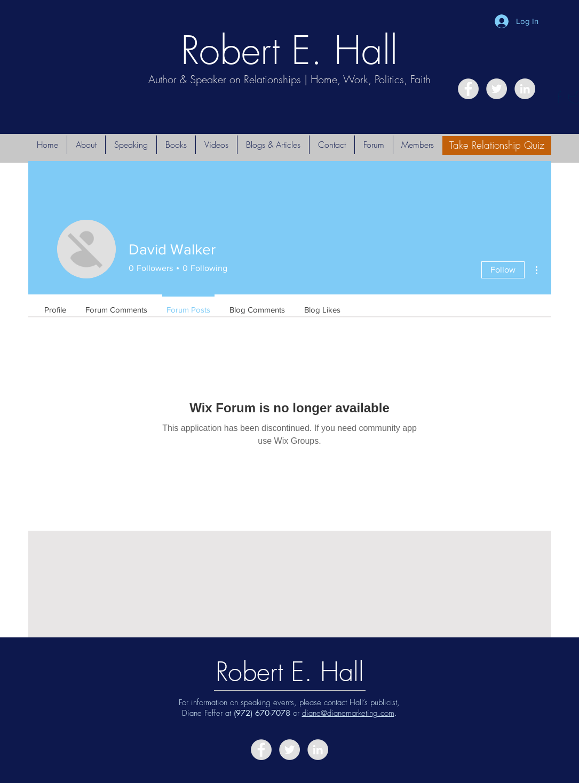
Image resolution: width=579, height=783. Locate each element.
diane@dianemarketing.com (348, 713)
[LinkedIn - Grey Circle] (524, 88)
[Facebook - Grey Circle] (468, 88)
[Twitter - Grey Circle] (496, 88)
